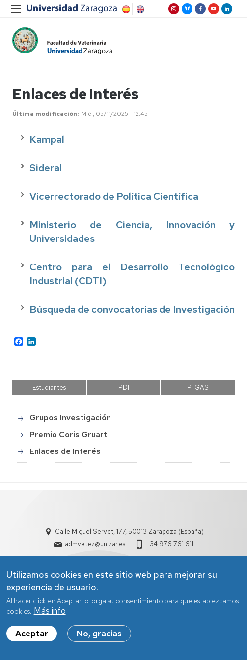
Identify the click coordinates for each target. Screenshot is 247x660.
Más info (50, 611)
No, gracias (99, 633)
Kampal (47, 139)
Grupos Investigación (70, 418)
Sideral (45, 168)
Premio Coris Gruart (68, 434)
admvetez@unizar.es (95, 544)
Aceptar (31, 633)
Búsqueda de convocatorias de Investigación (132, 309)
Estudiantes (49, 387)
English (139, 9)
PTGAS (198, 387)
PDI (123, 387)
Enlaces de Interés (65, 451)
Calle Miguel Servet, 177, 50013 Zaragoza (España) (129, 532)
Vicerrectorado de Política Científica (113, 196)
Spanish (125, 9)
